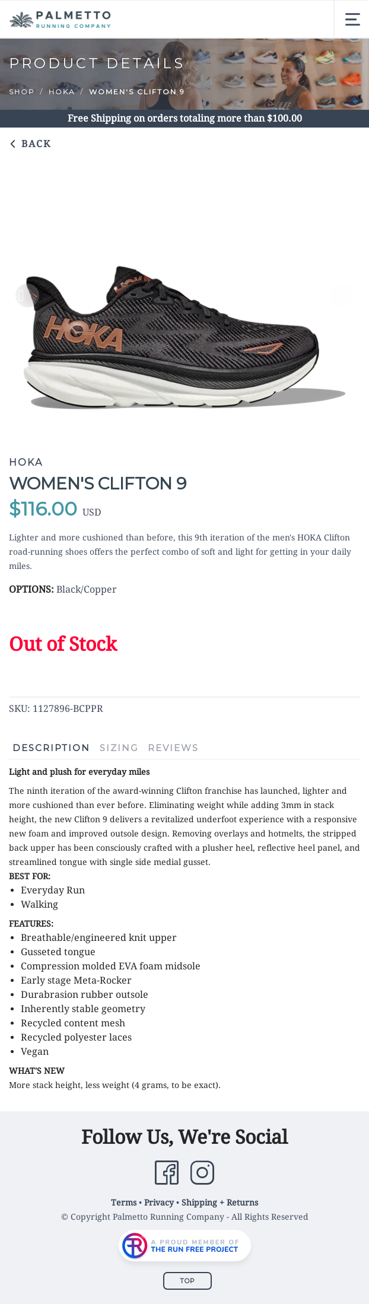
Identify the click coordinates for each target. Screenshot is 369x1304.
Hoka (62, 91)
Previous (27, 295)
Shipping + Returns (220, 1202)
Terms (123, 1202)
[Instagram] (202, 1173)
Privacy (159, 1202)
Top (187, 1281)
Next (342, 295)
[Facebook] (166, 1173)
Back (30, 144)
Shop (22, 91)
